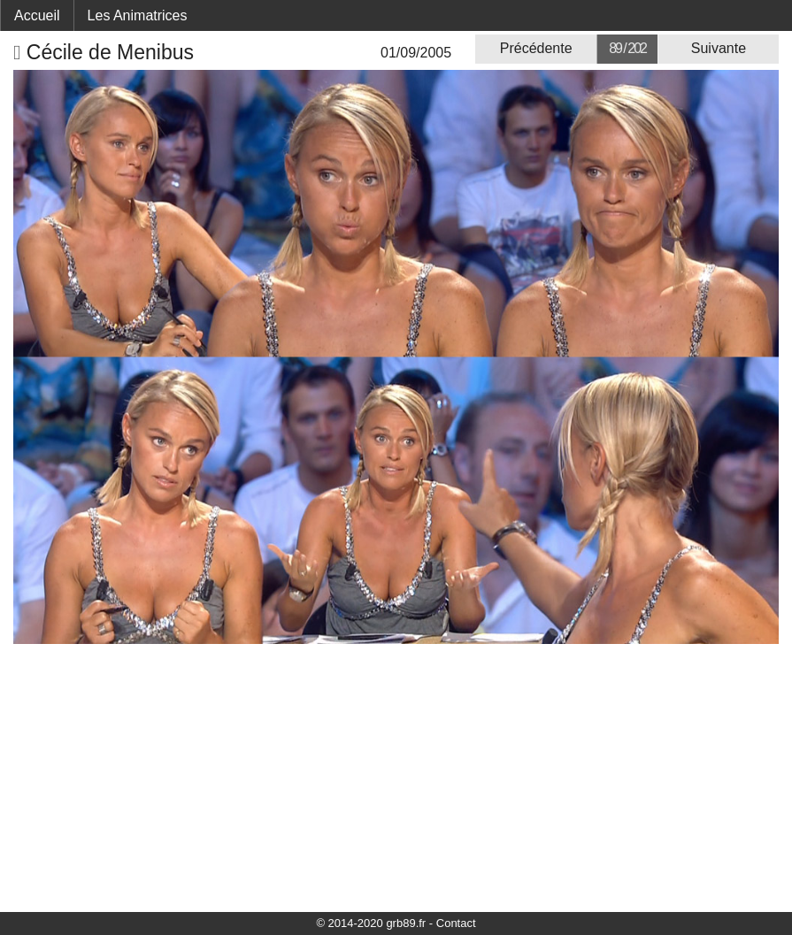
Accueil (37, 15)
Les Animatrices (138, 15)
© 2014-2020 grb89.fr (371, 923)
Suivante (718, 48)
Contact (456, 923)
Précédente (536, 48)
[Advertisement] (396, 777)
